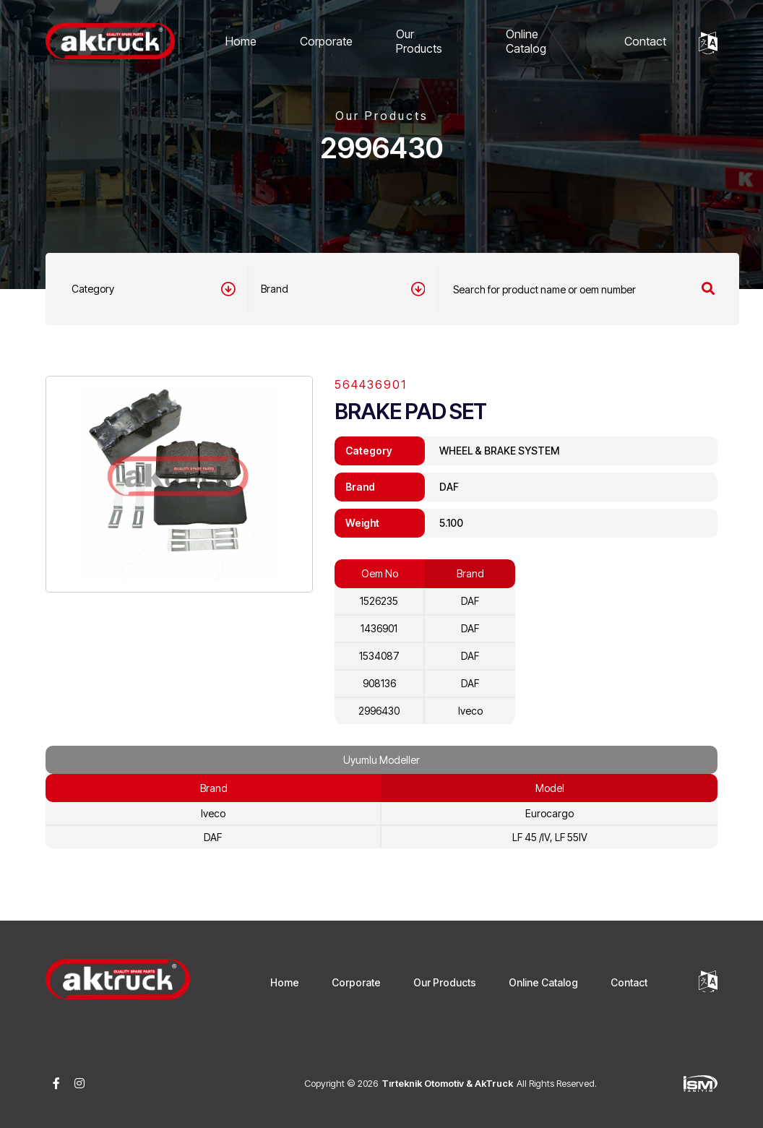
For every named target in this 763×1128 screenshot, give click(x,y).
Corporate (326, 41)
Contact (645, 41)
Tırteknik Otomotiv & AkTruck (447, 1083)
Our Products (419, 41)
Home (241, 41)
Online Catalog (526, 41)
